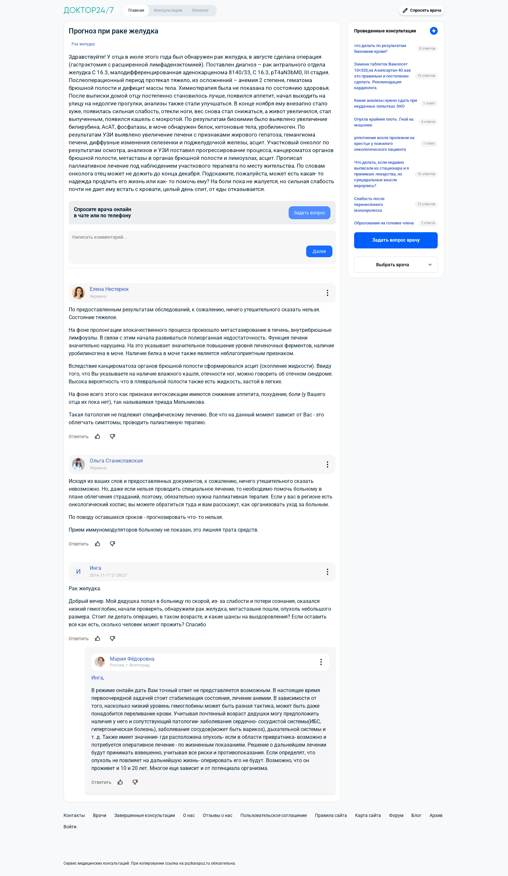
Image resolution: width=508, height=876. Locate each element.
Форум (396, 815)
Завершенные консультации (144, 815)
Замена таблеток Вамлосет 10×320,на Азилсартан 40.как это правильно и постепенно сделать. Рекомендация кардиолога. (382, 76)
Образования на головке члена (384, 223)
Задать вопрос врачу (396, 240)
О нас (189, 815)
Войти (70, 826)
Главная (136, 10)
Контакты (74, 815)
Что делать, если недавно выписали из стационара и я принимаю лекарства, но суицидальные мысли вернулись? (381, 174)
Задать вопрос (309, 212)
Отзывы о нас (217, 815)
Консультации (168, 10)
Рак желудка (83, 44)
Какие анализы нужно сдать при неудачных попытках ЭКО (385, 103)
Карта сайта (368, 815)
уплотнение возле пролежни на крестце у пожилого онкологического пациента (384, 143)
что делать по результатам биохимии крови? (380, 48)
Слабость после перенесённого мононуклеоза (369, 204)
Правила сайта (331, 815)
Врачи (99, 815)
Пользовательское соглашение (273, 815)
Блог (416, 815)
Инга (97, 678)
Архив (436, 815)
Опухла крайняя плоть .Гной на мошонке (383, 122)
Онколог (200, 10)
